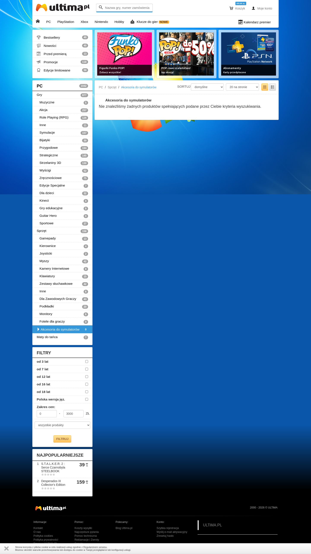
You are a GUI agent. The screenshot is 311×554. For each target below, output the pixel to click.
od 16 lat (43, 384)
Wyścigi (62, 170)
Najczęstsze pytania (87, 531)
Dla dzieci (62, 193)
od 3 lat (42, 361)
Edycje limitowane (62, 70)
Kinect (62, 201)
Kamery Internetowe (62, 269)
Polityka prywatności (45, 539)
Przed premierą (62, 54)
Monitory (62, 314)
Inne (62, 125)
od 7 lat (42, 369)
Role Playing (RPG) (62, 118)
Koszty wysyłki (83, 528)
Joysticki (62, 254)
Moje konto (262, 8)
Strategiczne (62, 155)
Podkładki (62, 306)
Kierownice (62, 246)
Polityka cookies (43, 535)
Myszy (62, 261)
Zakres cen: (46, 407)
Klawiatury (62, 276)
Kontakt (38, 528)
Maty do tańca (62, 337)
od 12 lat (43, 376)
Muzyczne (62, 102)
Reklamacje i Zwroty (87, 539)
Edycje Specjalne (62, 186)
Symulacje (62, 133)
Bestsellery (62, 37)
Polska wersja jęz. (51, 399)
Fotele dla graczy (62, 322)
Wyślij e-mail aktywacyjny (172, 531)
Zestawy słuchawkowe (62, 284)
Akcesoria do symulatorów (62, 329)
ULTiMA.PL (212, 525)
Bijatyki (62, 140)
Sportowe (62, 223)
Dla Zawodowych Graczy (62, 299)
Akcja (62, 110)
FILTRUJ (62, 439)
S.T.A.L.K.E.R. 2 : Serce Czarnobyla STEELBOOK (53, 467)
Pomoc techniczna (86, 535)
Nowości (62, 45)
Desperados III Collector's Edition (53, 482)
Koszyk (237, 8)
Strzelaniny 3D (62, 163)
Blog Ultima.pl (124, 528)
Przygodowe (62, 148)
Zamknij (6, 548)
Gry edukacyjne (62, 208)
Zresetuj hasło (165, 535)
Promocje (62, 62)
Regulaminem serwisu (95, 547)
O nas (37, 531)
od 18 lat (43, 392)
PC (62, 86)
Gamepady (62, 238)
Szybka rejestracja (168, 528)
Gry (62, 95)
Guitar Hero (62, 216)
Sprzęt (62, 231)
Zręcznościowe (62, 178)
